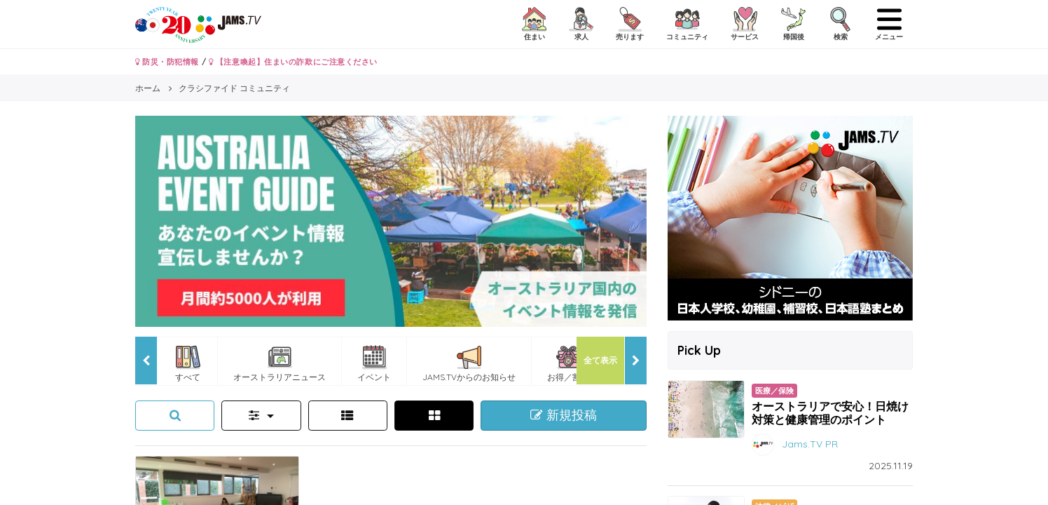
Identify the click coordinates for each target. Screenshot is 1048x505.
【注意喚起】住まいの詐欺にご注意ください (293, 62)
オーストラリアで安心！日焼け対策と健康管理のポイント (830, 412)
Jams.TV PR (810, 444)
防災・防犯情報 (167, 62)
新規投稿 (563, 415)
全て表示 (600, 360)
